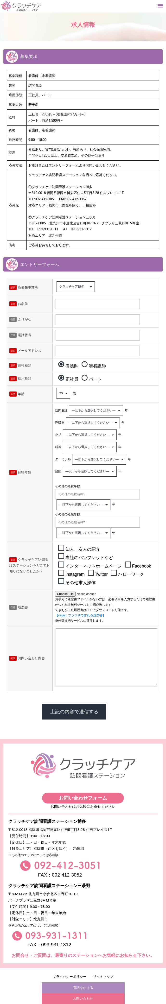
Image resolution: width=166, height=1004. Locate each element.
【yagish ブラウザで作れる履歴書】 (80, 615)
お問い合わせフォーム (83, 798)
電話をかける (83, 988)
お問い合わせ (83, 998)
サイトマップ (103, 977)
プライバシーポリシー (69, 977)
